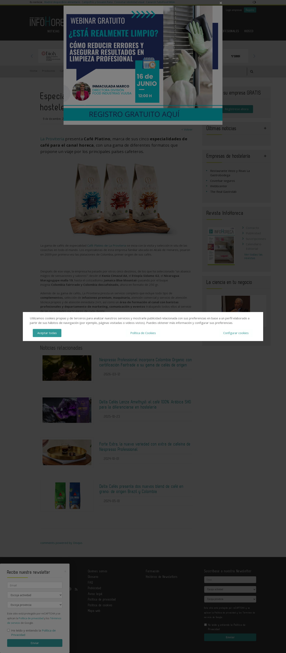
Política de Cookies (143, 333)
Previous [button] (32, 56)
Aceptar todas (47, 333)
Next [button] (254, 56)
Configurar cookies (236, 333)
